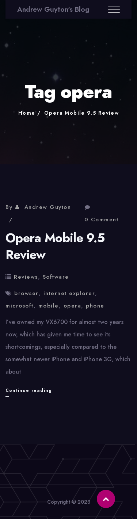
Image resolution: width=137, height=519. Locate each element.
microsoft (19, 306)
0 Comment (101, 219)
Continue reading (28, 390)
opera (72, 306)
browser (26, 293)
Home (26, 113)
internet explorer (69, 293)
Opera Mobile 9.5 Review (81, 113)
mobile (48, 306)
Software (56, 277)
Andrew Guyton (47, 207)
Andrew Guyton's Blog (53, 9)
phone (95, 306)
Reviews (26, 277)
